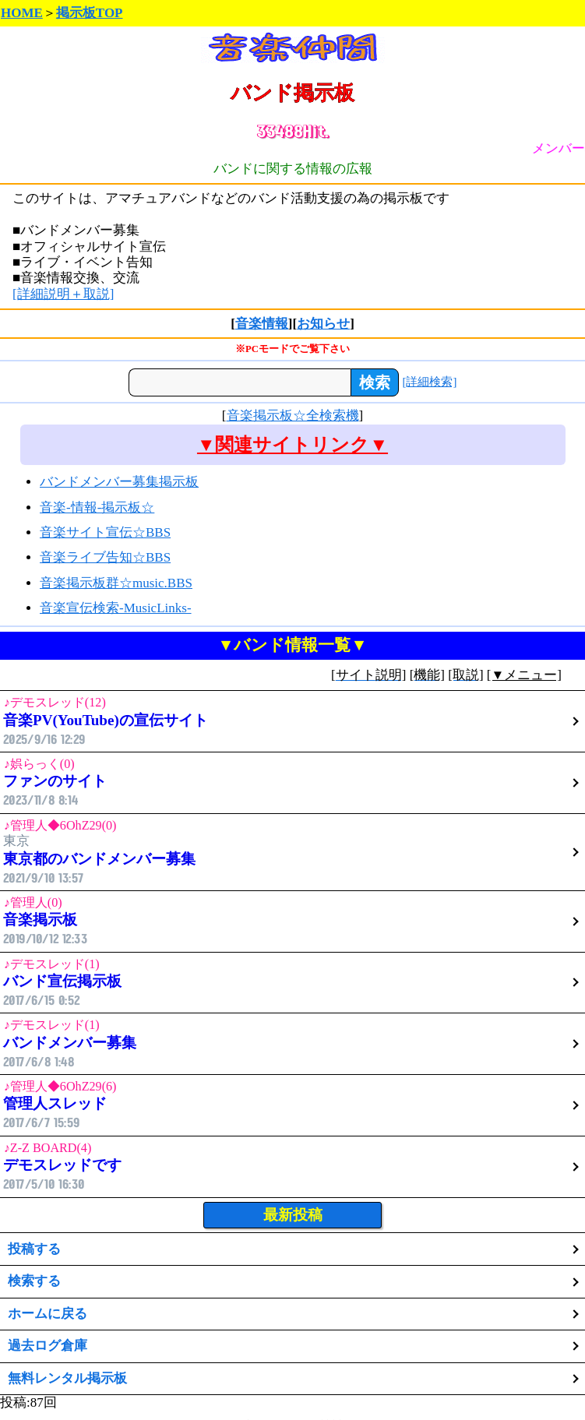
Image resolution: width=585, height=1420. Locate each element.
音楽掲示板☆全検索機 (293, 415)
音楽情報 (261, 323)
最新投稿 (292, 1215)
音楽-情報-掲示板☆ (97, 507)
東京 (292, 851)
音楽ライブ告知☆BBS (105, 557)
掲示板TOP (89, 12)
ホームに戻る (47, 1313)
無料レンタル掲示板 (67, 1378)
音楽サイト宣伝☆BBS (105, 532)
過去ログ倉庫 (47, 1345)
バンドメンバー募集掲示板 (119, 481)
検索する (34, 1281)
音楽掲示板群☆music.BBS (116, 583)
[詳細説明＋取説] (63, 294)
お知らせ (323, 323)
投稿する (34, 1249)
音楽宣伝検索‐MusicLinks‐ (116, 608)
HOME (22, 12)
